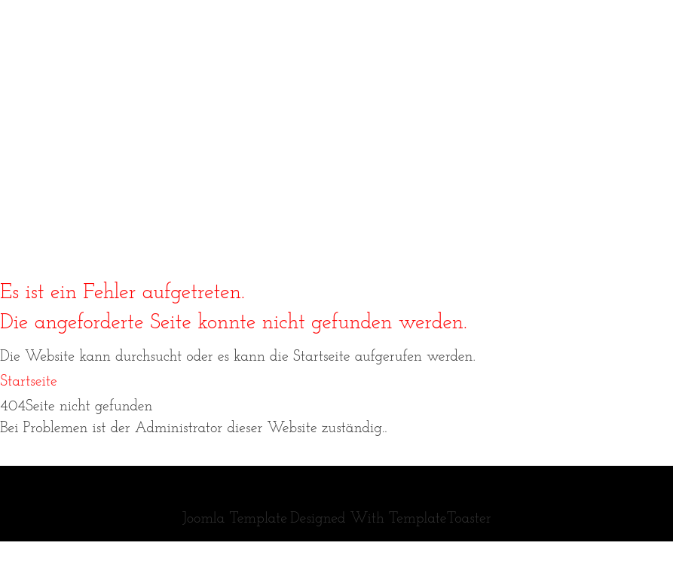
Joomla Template (234, 518)
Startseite (28, 381)
